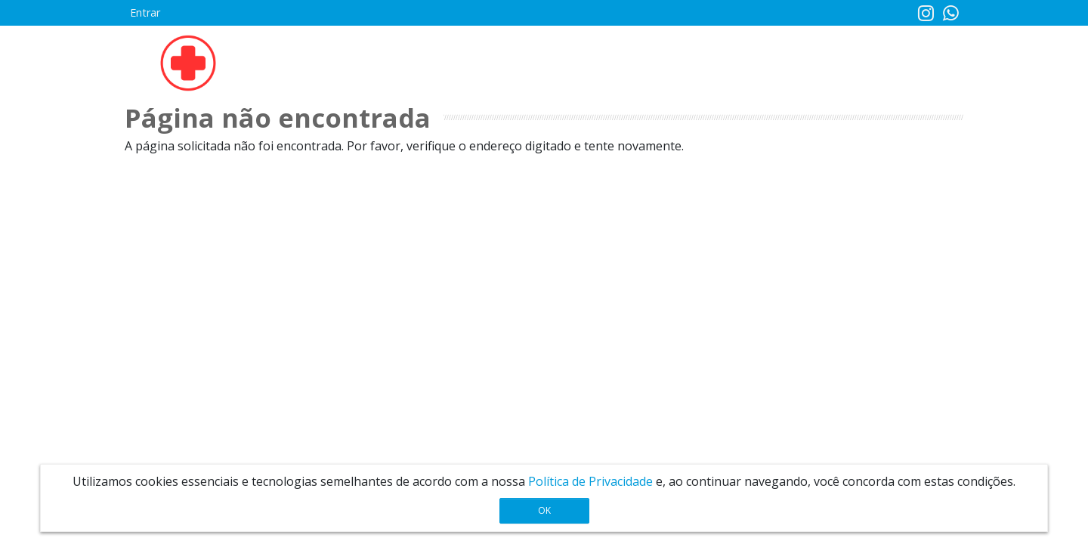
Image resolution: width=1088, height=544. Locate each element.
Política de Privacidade (590, 481)
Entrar (145, 12)
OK (544, 510)
